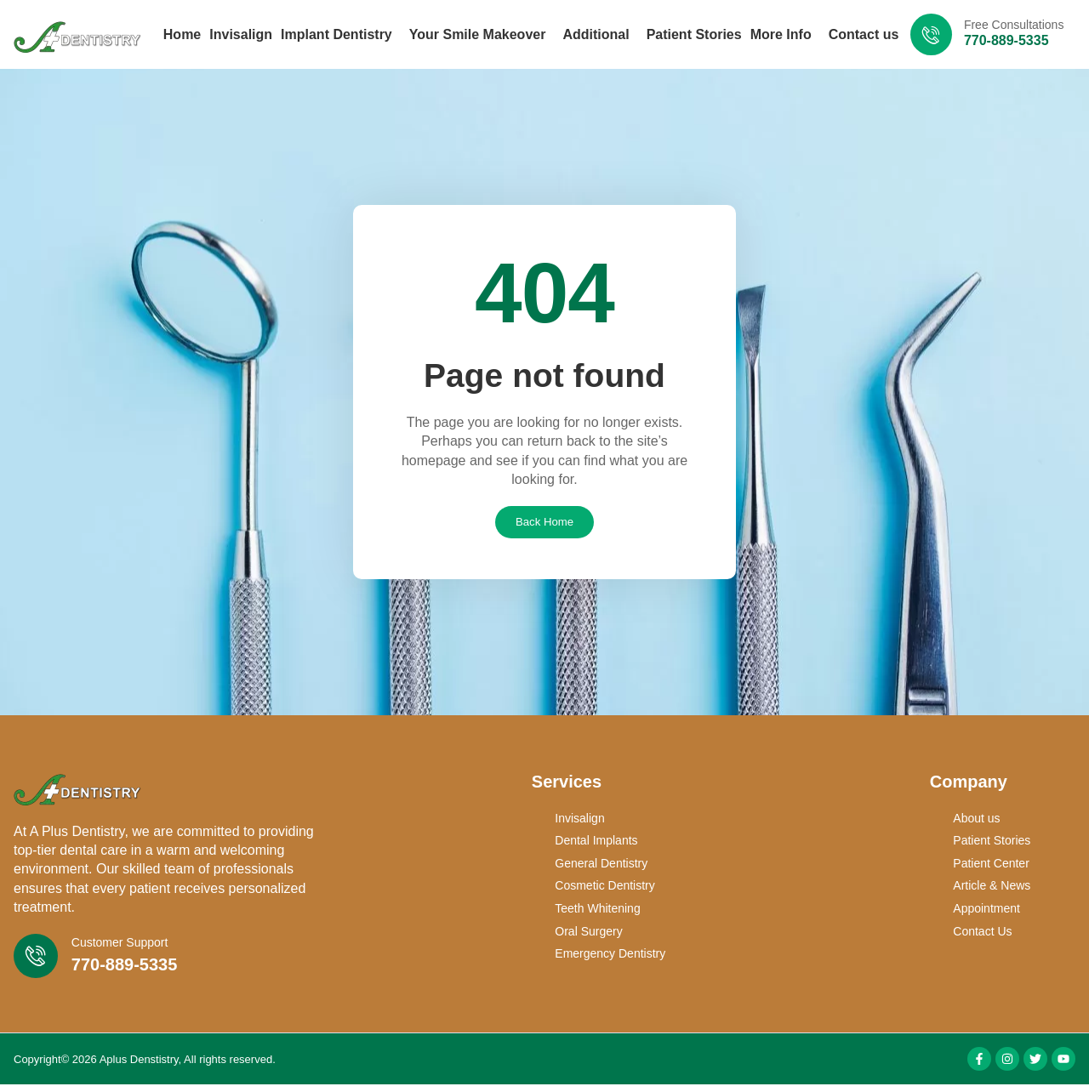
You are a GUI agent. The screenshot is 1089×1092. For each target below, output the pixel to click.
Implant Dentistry (341, 34)
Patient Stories (694, 34)
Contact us (864, 34)
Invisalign (240, 34)
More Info (785, 34)
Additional (599, 34)
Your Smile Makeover (482, 34)
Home (182, 34)
